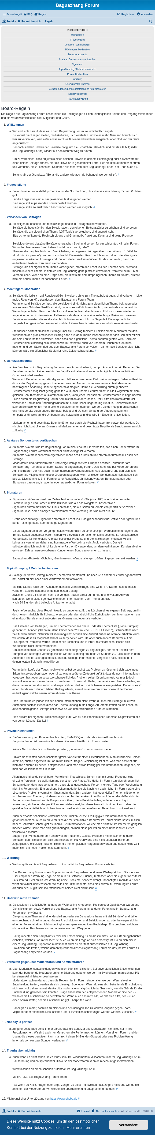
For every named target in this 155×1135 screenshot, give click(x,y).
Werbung (77, 79)
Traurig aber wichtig (77, 99)
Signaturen (77, 64)
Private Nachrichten (77, 74)
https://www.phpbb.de (63, 1098)
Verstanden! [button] (128, 1125)
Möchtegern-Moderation (77, 49)
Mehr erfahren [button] (78, 1128)
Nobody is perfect (77, 94)
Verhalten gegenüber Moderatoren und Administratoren (77, 89)
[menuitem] (28, 14)
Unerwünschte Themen (77, 84)
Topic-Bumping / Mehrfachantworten (77, 69)
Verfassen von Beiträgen (77, 44)
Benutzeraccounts (77, 54)
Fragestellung (77, 39)
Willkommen (77, 35)
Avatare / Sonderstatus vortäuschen (77, 59)
